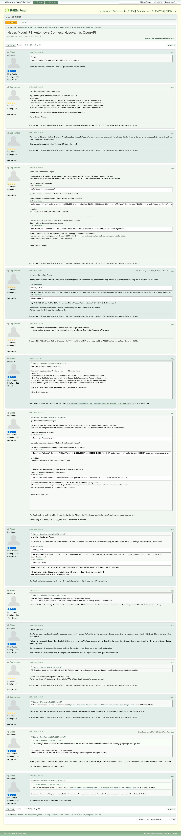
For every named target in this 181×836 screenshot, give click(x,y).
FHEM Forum (19, 10)
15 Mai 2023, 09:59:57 (36, 697)
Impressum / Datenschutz (112, 11)
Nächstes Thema (167, 38)
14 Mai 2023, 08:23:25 (36, 87)
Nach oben (10, 809)
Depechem (15, 87)
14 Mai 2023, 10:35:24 (36, 167)
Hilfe (144, 833)
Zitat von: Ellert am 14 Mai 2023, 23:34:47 (47, 667)
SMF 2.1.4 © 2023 (9, 833)
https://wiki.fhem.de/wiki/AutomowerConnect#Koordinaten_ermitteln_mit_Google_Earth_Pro (100, 403)
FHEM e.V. (171, 11)
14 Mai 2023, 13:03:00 (36, 323)
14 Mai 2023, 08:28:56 (36, 133)
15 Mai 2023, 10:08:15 (36, 732)
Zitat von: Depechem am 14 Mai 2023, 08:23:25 (49, 363)
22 (40, 45)
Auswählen (38, 186)
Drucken (171, 45)
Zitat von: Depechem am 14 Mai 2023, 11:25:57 (49, 534)
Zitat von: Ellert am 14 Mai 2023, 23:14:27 (47, 702)
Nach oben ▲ (173, 833)
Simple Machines (20, 833)
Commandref (143, 11)
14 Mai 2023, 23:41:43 (36, 529)
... (38, 45)
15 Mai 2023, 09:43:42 (36, 662)
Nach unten (10, 45)
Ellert (12, 52)
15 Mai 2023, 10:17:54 (36, 775)
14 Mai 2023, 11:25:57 (36, 270)
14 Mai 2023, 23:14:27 (36, 358)
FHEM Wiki (158, 11)
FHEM (131, 11)
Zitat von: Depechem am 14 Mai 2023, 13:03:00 (49, 595)
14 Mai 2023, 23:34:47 (36, 413)
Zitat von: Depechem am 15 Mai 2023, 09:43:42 (49, 737)
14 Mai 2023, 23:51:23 (36, 590)
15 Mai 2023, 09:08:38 (36, 625)
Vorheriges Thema (152, 38)
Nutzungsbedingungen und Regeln (157, 833)
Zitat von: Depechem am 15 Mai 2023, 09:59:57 (49, 781)
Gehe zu (142, 819)
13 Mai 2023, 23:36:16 (36, 52)
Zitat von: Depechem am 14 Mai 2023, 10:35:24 (49, 418)
